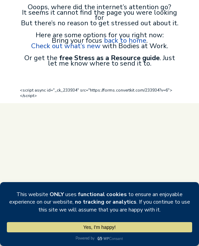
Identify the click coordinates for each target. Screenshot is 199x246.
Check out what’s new (66, 46)
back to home (125, 40)
